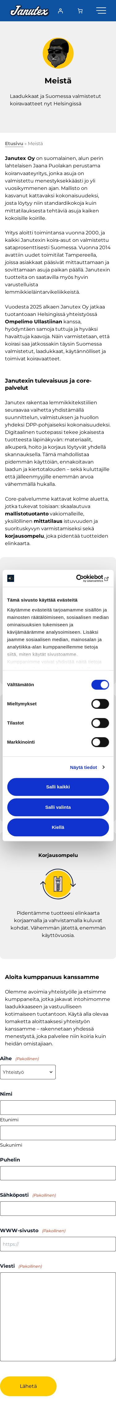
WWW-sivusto (32, 1231)
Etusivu (14, 143)
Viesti (21, 1266)
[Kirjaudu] (60, 11)
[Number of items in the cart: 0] (80, 11)
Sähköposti (28, 1195)
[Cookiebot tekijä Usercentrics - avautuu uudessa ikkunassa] (82, 578)
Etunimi (9, 1120)
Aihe (19, 1059)
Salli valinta (58, 807)
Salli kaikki (58, 786)
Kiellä (58, 827)
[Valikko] (101, 9)
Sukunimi (11, 1145)
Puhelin (10, 1160)
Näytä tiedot (83, 767)
